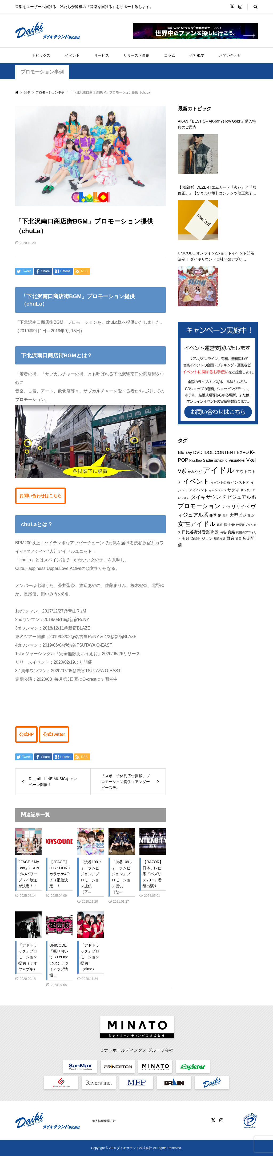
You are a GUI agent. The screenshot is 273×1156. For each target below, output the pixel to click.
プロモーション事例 (42, 72)
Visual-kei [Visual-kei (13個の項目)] (236, 460)
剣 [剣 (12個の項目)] (220, 515)
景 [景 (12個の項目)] (217, 532)
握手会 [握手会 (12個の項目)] (229, 524)
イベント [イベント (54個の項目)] (196, 481)
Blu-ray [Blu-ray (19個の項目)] (185, 452)
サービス (101, 55)
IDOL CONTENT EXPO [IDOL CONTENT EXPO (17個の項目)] (226, 452)
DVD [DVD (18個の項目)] (197, 452)
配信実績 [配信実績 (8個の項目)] (220, 538)
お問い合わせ (230, 55)
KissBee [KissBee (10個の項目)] (195, 461)
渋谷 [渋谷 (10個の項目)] (223, 532)
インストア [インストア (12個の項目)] (240, 482)
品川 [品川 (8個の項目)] (225, 515)
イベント (72, 55)
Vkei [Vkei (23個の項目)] (251, 460)
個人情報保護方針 (104, 1120)
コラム (169, 55)
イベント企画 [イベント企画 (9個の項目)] (220, 482)
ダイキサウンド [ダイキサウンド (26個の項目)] (208, 497)
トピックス (41, 55)
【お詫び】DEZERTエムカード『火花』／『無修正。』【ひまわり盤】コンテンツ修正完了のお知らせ (217, 190)
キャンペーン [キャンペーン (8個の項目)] (217, 490)
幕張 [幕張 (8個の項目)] (220, 524)
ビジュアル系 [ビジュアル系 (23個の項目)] (241, 497)
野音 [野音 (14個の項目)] (231, 538)
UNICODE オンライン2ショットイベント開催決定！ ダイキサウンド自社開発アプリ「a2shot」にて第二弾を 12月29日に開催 (216, 256)
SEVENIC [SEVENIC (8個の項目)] (220, 460)
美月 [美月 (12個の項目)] (185, 538)
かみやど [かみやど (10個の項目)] (195, 472)
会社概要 (197, 55)
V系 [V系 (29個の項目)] (182, 471)
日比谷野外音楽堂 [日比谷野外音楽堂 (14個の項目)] (198, 532)
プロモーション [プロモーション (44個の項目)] (199, 506)
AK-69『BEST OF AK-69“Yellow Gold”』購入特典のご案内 (217, 124)
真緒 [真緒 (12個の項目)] (231, 532)
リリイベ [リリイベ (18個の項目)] (240, 506)
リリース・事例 (136, 55)
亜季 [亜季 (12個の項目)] (213, 515)
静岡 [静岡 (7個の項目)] (239, 538)
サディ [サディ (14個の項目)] (233, 490)
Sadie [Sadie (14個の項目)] (208, 460)
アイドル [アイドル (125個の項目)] (219, 470)
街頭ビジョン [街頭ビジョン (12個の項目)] (201, 538)
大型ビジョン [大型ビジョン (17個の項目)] (242, 515)
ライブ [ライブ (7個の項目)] (226, 507)
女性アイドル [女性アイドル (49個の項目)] (197, 523)
